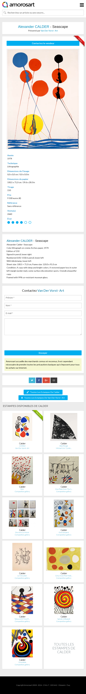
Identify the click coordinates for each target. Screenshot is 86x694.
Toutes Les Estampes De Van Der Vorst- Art (43, 397)
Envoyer (43, 353)
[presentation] (26, 343)
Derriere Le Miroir (22, 532)
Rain (22, 489)
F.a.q (68, 685)
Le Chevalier (22, 576)
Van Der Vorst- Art (49, 30)
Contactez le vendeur (43, 43)
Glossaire (62, 685)
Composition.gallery (22, 491)
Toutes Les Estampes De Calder (43, 392)
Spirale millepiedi (63, 619)
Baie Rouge (64, 446)
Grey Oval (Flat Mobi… (63, 576)
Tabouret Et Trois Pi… (22, 619)
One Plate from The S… (63, 489)
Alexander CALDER (33, 27)
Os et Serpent (64, 532)
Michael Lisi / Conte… (64, 448)
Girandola (22, 662)
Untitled (22, 446)
